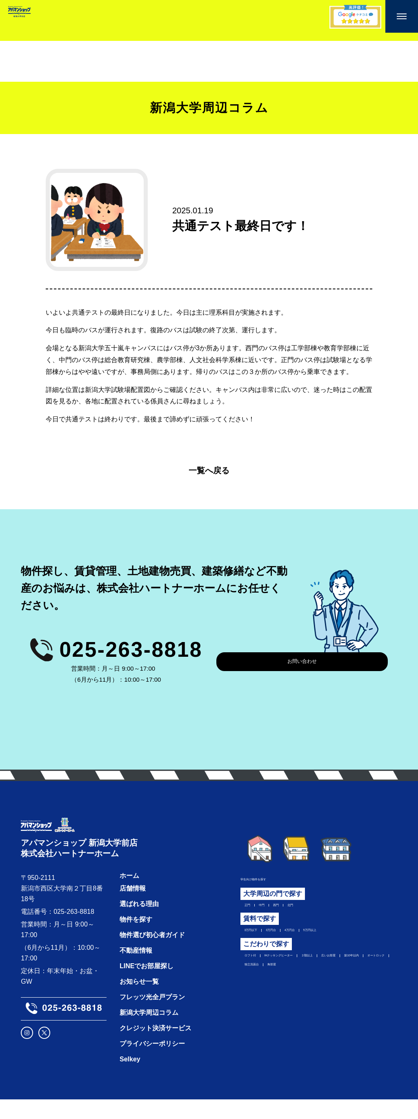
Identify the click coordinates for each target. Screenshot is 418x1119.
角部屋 (289, 990)
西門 (287, 907)
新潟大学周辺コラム (146, 1032)
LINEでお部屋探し (144, 985)
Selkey (127, 1078)
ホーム (126, 895)
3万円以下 (253, 936)
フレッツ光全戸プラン (149, 1016)
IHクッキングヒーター (305, 965)
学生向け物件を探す (263, 878)
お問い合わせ (302, 661)
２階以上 (360, 965)
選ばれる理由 (136, 923)
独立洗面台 (254, 990)
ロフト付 (251, 965)
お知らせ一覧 (136, 1001)
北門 (309, 907)
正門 (244, 907)
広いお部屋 (254, 978)
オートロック (340, 978)
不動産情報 (133, 970)
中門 (266, 907)
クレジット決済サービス (153, 1047)
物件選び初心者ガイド (149, 954)
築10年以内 (296, 978)
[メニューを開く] (401, 16)
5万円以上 (355, 936)
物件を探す (133, 938)
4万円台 (319, 936)
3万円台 (288, 936)
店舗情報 (130, 907)
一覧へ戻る (209, 470)
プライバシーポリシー (149, 1063)
